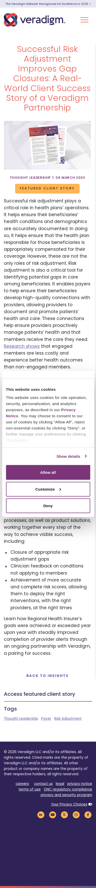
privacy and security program (66, 795)
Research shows (22, 346)
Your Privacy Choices (69, 804)
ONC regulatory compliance (68, 789)
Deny (48, 506)
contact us (43, 783)
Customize (48, 489)
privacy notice (79, 783)
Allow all (48, 472)
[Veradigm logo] (34, 20)
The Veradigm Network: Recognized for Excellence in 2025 (48, 4)
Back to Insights (47, 675)
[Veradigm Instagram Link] (76, 814)
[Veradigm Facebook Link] (87, 814)
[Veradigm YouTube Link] (52, 814)
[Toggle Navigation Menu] (84, 19)
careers (22, 783)
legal (60, 783)
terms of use (29, 789)
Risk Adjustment (68, 718)
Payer (46, 718)
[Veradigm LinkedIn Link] (40, 814)
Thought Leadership (21, 718)
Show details (68, 456)
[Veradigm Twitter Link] (64, 814)
